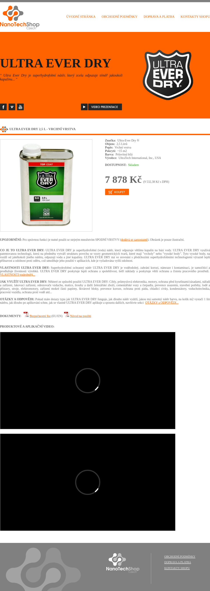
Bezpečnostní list (40, 316)
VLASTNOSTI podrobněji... (17, 274)
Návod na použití (80, 316)
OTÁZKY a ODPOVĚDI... (161, 302)
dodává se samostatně (134, 239)
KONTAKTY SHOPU (195, 16)
